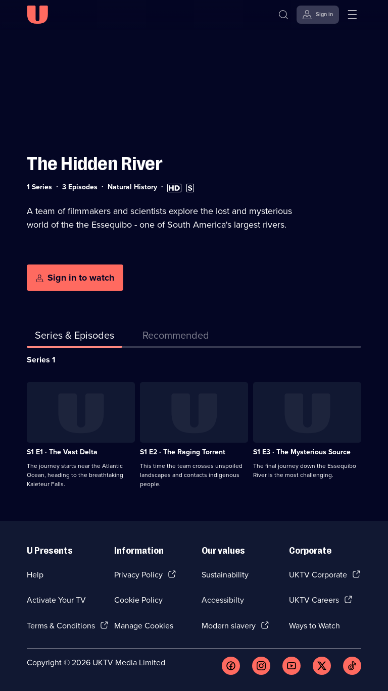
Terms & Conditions (61, 625)
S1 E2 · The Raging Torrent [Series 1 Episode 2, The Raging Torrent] (182, 452)
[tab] (175, 337)
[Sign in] (318, 15)
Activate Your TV (56, 600)
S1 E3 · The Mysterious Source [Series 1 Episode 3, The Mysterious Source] (302, 452)
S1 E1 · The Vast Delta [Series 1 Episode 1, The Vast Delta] (62, 452)
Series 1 (41, 359)
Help (35, 574)
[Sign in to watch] (75, 277)
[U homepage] (37, 14)
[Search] (283, 15)
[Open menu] (352, 15)
